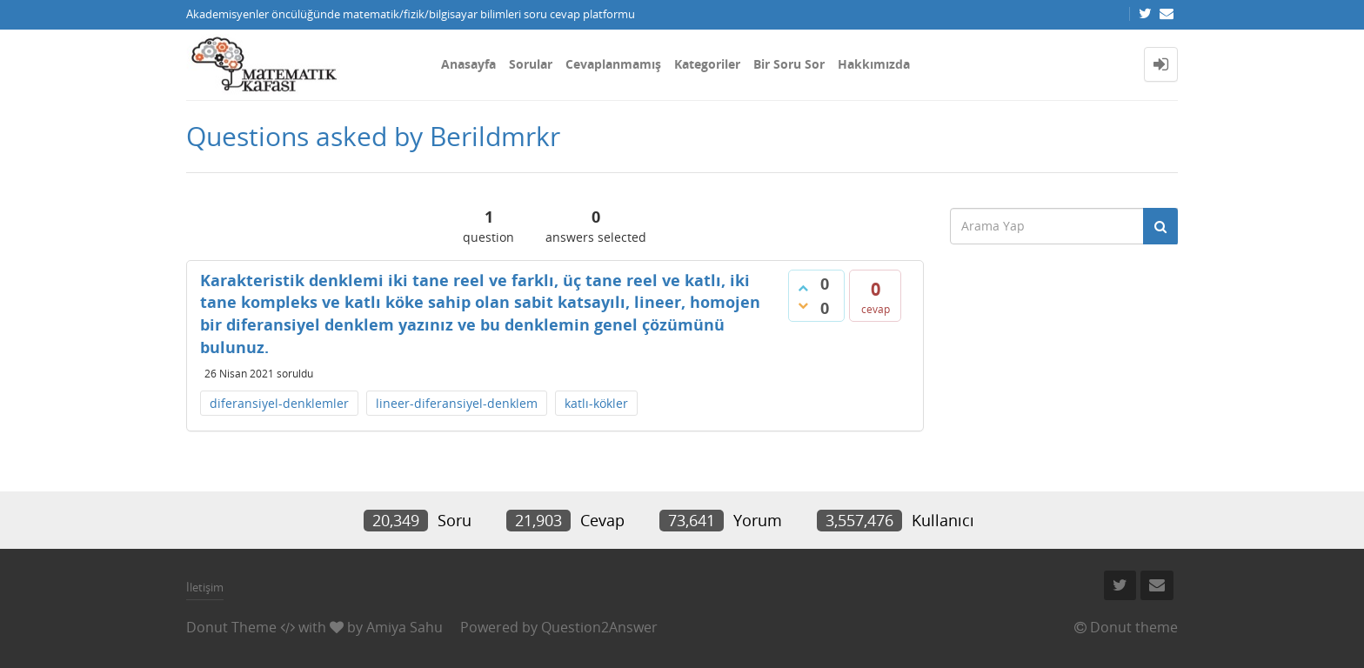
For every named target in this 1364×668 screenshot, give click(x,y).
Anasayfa (468, 64)
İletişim (205, 587)
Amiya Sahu (404, 627)
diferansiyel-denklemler (279, 403)
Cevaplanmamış (613, 64)
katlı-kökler (596, 403)
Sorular (530, 64)
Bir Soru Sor (789, 64)
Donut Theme (231, 627)
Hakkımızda (874, 64)
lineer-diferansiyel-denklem (457, 403)
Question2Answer (599, 627)
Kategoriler (707, 64)
